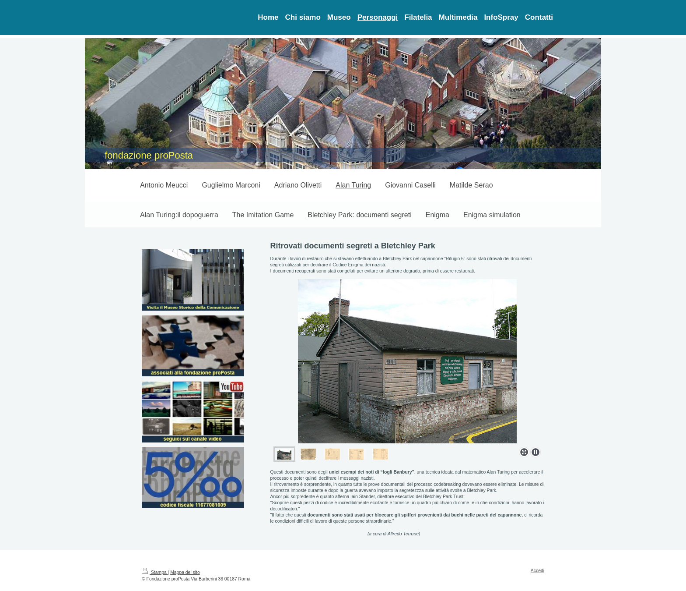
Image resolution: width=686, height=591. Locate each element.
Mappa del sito (185, 572)
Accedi (537, 570)
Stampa (155, 572)
